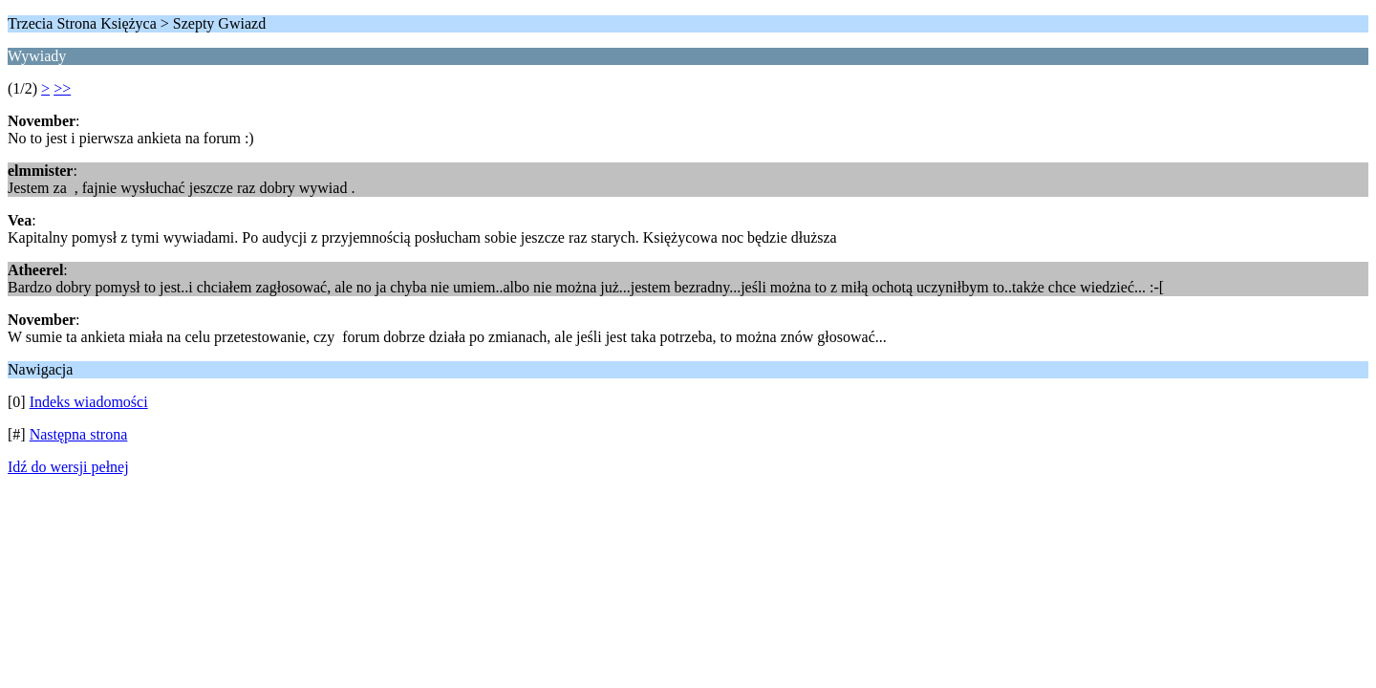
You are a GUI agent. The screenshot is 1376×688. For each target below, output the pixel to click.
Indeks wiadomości (89, 402)
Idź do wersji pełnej (68, 467)
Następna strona (79, 434)
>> (62, 88)
